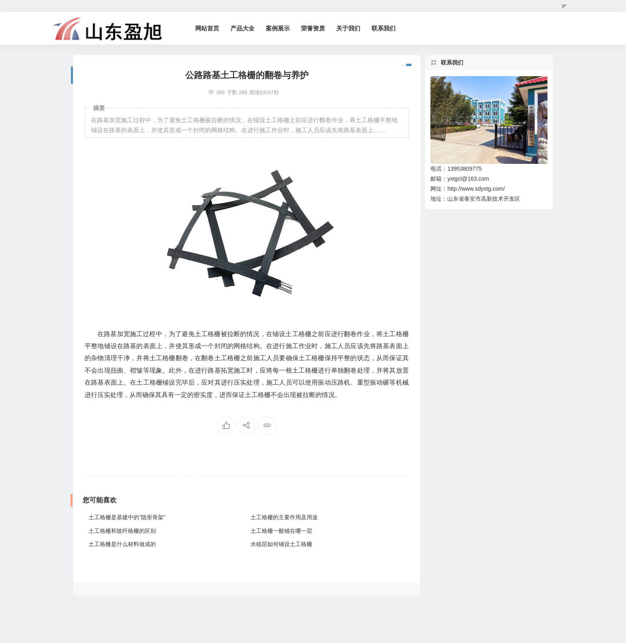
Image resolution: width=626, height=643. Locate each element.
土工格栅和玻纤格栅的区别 (122, 531)
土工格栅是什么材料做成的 (122, 544)
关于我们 (348, 28)
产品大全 (242, 28)
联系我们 (384, 28)
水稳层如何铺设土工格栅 (281, 544)
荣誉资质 (313, 28)
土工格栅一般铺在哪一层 (281, 531)
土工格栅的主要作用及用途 (284, 517)
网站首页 (207, 28)
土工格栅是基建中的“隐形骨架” (127, 517)
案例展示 (278, 28)
